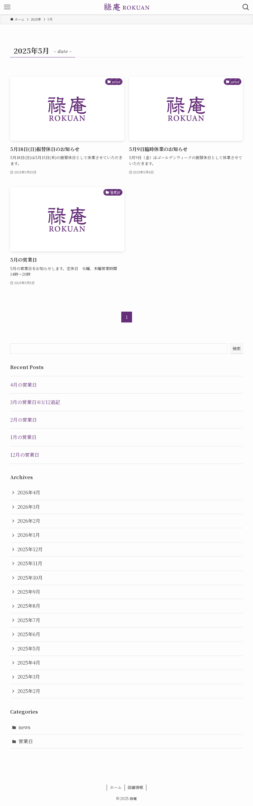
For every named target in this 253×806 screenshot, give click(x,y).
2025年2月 (28, 691)
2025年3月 (28, 676)
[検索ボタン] (246, 7)
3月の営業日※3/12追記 (35, 402)
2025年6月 (28, 634)
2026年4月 (28, 492)
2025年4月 (28, 662)
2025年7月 (28, 620)
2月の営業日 (23, 419)
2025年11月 (29, 563)
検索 (236, 348)
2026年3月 (28, 506)
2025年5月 (28, 648)
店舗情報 (135, 787)
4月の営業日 (23, 384)
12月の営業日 (24, 454)
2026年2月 (28, 520)
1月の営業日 (23, 437)
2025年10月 (30, 577)
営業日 (26, 741)
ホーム (116, 787)
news (24, 727)
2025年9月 (28, 591)
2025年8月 (28, 605)
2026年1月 (28, 534)
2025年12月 (30, 549)
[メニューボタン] (7, 7)
